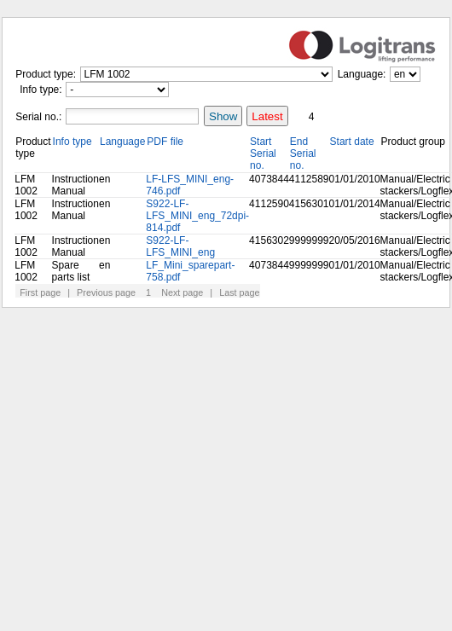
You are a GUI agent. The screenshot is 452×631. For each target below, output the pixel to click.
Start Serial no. (263, 153)
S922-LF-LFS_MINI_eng (180, 246)
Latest (267, 116)
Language (122, 142)
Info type (72, 142)
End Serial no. (303, 153)
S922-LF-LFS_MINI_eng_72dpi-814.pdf (197, 216)
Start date (352, 142)
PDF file (165, 142)
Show (223, 116)
